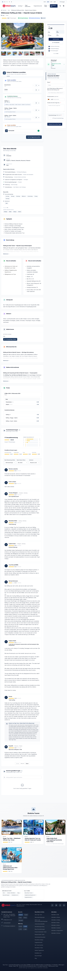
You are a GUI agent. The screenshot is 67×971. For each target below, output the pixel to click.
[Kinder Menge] (36, 90)
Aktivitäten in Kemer (55, 925)
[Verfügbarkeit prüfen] (34, 137)
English (26, 914)
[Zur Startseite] (9, 6)
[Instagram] (60, 905)
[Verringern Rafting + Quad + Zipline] (33, 117)
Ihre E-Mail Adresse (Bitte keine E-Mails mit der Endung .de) (55, 89)
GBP (55, 1)
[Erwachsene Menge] (36, 85)
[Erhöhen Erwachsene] (38, 85)
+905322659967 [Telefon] (7, 922)
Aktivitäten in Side (55, 914)
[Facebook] (52, 905)
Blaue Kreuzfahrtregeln (40, 929)
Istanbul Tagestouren (39, 950)
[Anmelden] (62, 2)
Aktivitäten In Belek (55, 922)
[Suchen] (60, 5)
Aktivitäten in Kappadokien (57, 930)
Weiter (27, 763)
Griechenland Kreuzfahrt (40, 937)
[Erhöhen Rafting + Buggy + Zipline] (38, 110)
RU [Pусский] (11, 1)
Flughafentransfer (38, 5)
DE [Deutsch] (2, 1)
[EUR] (25, 926)
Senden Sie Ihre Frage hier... (54, 102)
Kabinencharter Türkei (39, 934)
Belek (10, 211)
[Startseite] (3, 10)
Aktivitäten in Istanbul (55, 927)
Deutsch (20, 914)
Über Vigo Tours (38, 914)
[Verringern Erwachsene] (33, 85)
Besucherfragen (38, 955)
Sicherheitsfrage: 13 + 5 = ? (55, 115)
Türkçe (25, 917)
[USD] (20, 926)
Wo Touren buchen (39, 945)
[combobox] (50, 99)
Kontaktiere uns (53, 6)
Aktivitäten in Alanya (55, 917)
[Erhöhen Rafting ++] (38, 103)
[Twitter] (56, 905)
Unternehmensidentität (39, 923)
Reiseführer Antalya (39, 939)
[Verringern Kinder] (33, 90)
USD (45, 1)
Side (9, 10)
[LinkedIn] (64, 905)
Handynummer (52, 96)
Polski (20, 917)
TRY (51, 1)
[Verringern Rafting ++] (33, 103)
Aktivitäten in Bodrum (55, 933)
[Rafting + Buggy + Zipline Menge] (36, 110)
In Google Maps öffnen (10, 339)
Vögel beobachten (27, 6)
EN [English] (4, 1)
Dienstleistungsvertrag (39, 926)
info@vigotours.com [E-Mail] (7, 919)
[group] (3, 53)
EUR (48, 1)
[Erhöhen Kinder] (38, 90)
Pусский (21, 920)
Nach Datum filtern (21, 460)
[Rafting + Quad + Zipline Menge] (36, 117)
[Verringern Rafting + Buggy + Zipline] (33, 110)
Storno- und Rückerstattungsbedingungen (41, 920)
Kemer (19, 211)
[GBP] (25, 929)
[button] (41, 36)
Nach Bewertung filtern (10, 460)
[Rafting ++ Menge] (36, 103)
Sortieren (31, 460)
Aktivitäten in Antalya (55, 919)
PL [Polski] (7, 1)
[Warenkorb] (63, 5)
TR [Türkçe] (9, 1)
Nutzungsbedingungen (40, 917)
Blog (36, 958)
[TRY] (20, 929)
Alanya (14, 211)
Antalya (5, 211)
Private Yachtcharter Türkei (40, 931)
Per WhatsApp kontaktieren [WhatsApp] (9, 926)
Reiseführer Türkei (39, 947)
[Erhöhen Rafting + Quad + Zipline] (38, 117)
